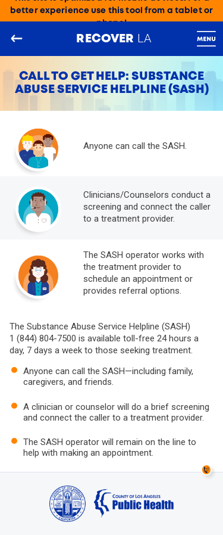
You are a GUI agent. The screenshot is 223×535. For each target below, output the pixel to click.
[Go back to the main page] (16, 38)
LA (113, 38)
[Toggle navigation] (206, 39)
